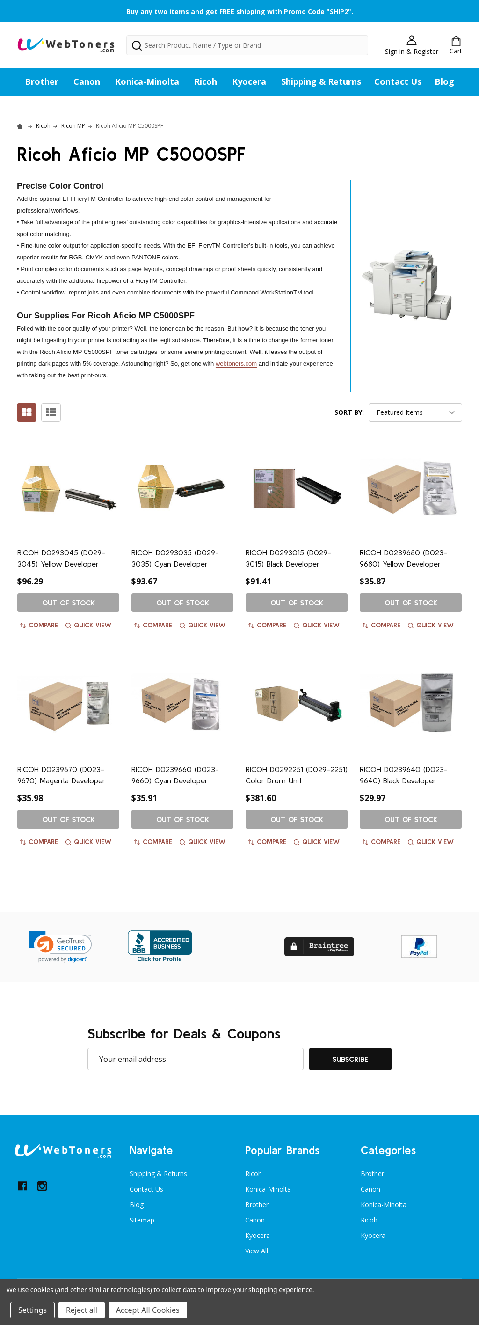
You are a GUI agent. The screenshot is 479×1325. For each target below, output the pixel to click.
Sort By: (349, 412)
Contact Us (397, 81)
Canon (86, 81)
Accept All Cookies (148, 1310)
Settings (32, 1310)
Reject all (81, 1310)
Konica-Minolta (147, 81)
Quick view (88, 625)
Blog (444, 81)
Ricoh (205, 81)
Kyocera (249, 81)
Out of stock (68, 602)
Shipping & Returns (321, 81)
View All (256, 1250)
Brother (41, 81)
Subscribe (350, 1059)
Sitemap (142, 1219)
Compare (39, 625)
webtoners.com (236, 363)
